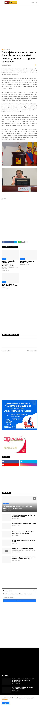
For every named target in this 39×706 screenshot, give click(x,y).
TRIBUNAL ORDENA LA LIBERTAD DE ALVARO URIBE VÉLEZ (9, 285)
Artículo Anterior (7, 350)
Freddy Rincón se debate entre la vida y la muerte (23, 541)
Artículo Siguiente (31, 350)
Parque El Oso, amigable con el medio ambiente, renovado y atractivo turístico (23, 549)
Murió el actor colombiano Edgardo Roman (24, 523)
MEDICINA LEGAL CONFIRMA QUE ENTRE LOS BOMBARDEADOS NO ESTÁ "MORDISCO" (23, 680)
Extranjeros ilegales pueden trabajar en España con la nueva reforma (23, 532)
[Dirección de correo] (19, 597)
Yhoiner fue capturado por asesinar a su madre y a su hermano (23, 515)
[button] (2, 2)
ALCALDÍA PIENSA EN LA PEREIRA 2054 (27, 261)
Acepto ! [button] (5, 703)
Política (8, 49)
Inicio (3, 49)
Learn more (5, 699)
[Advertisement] (19, 26)
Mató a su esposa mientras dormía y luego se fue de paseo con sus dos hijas (24, 557)
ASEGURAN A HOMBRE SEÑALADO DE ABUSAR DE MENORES (22, 688)
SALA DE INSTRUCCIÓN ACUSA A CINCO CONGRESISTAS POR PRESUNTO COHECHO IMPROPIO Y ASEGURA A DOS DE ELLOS (10, 264)
